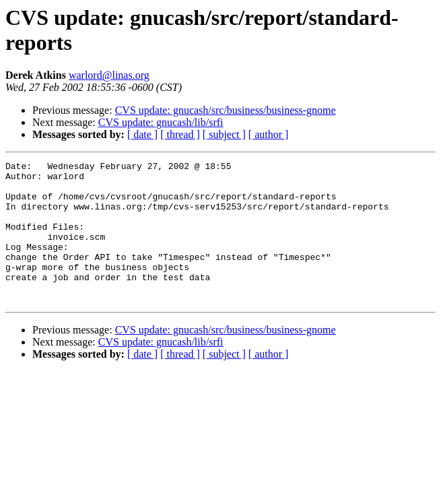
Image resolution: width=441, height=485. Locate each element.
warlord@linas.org (109, 75)
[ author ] (268, 134)
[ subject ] (224, 134)
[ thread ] (180, 134)
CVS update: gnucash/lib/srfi (161, 122)
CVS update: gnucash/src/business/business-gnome (225, 110)
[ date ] (142, 134)
